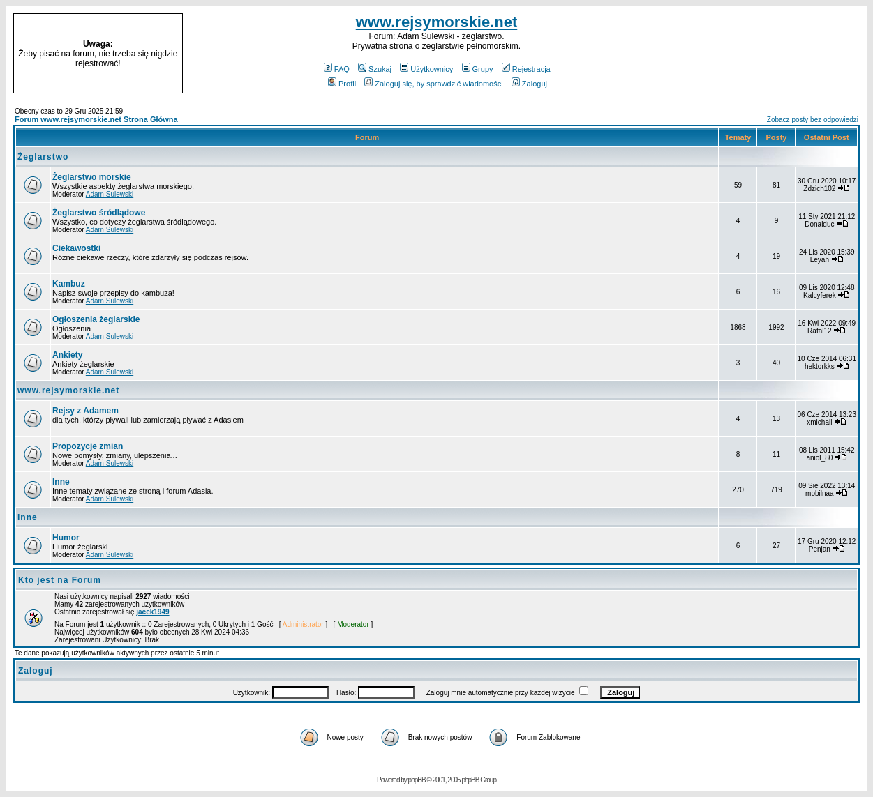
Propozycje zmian (87, 446)
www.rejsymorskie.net (437, 22)
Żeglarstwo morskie (91, 177)
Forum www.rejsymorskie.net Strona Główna (96, 119)
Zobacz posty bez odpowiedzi (812, 119)
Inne (61, 482)
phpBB (417, 780)
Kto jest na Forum (59, 580)
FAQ (337, 69)
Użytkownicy (426, 69)
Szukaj (374, 69)
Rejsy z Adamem (85, 411)
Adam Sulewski (109, 194)
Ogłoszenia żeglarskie (96, 319)
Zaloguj (529, 83)
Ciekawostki (76, 248)
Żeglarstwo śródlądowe (98, 213)
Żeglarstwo (42, 157)
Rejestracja (526, 69)
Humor (66, 537)
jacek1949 (152, 612)
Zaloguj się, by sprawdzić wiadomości (433, 83)
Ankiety (67, 355)
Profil (342, 83)
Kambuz (68, 284)
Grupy (477, 69)
